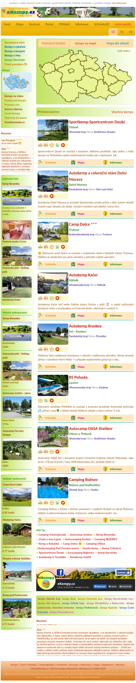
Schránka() (101, 24)
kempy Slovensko (15, 59)
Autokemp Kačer (11, 299)
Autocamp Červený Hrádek (13, 433)
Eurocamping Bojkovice (81, 552)
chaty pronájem (57, 677)
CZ (113, 32)
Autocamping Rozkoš (78, 539)
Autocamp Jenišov (81, 535)
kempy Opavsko (109, 607)
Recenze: (6, 133)
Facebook (62, 664)
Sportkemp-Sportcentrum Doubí (97, 121)
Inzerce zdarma (13, 109)
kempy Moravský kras (90, 598)
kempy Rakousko (93, 677)
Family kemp (90, 548)
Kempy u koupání (15, 51)
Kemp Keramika (10, 183)
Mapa (19, 24)
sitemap (119, 664)
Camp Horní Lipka (12, 484)
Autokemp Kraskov (85, 326)
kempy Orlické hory (73, 603)
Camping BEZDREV (106, 539)
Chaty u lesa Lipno (50, 539)
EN (130, 32)
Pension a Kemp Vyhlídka (16, 558)
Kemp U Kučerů (111, 548)
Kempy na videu (14, 96)
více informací (119, 3)
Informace (81, 24)
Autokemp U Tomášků (52, 557)
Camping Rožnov (83, 479)
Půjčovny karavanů (16, 117)
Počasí (50, 24)
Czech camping (28, 664)
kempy (14, 664)
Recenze (34, 24)
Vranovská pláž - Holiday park (16, 355)
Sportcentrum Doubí (51, 553)
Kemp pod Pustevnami (15, 595)
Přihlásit (64, 24)
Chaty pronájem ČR (16, 64)
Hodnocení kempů (15, 100)
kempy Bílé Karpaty (49, 603)
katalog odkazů (119, 674)
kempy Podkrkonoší (87, 607)
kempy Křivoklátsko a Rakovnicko (105, 603)
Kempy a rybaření (15, 46)
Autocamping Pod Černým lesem (59, 548)
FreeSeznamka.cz (15, 122)
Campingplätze (46, 664)
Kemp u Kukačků (49, 544)
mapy (38, 677)
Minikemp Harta (12, 519)
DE (122, 32)
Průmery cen (12, 104)
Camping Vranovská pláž (52, 534)
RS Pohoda (78, 377)
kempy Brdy (69, 598)
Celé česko (123, 50)
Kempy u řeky (13, 55)
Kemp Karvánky (107, 553)
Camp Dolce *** (83, 224)
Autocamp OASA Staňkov (90, 428)
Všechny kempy (122, 112)
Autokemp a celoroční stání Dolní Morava (97, 176)
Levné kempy (12, 113)
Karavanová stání (15, 42)
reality (62, 674)
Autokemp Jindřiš (80, 557)
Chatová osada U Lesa (14, 241)
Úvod (7, 24)
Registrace (107, 664)
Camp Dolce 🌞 (72, 544)
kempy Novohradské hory (119, 598)
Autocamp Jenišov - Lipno (17, 393)
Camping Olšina (95, 544)
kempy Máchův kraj (49, 598)
